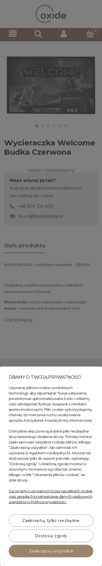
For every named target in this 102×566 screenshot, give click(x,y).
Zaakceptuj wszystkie (51, 551)
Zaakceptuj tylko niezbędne (51, 520)
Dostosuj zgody (51, 535)
